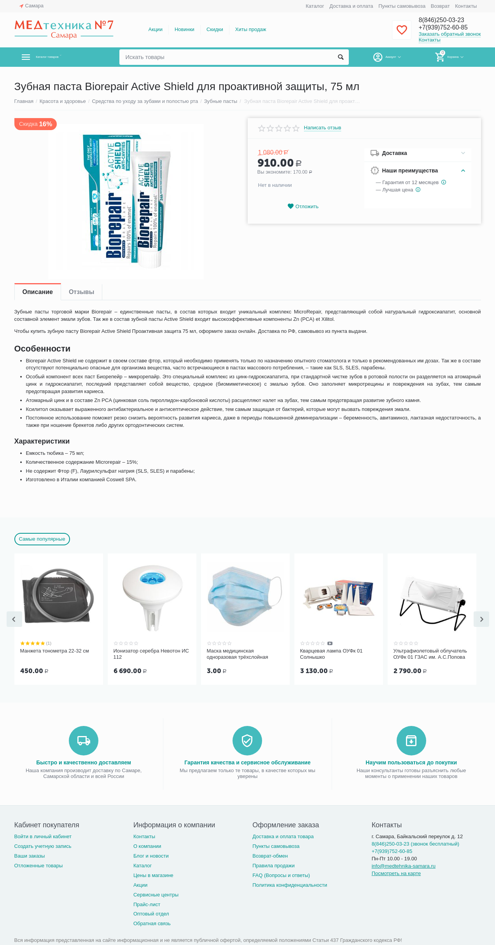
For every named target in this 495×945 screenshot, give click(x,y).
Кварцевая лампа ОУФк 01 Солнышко (331, 654)
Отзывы (81, 292)
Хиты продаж (250, 29)
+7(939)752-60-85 (447, 28)
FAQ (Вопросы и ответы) (281, 874)
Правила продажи (273, 865)
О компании (147, 845)
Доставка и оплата (351, 6)
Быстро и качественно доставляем (83, 762)
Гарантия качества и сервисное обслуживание (247, 762)
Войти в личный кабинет (43, 836)
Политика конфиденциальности (289, 884)
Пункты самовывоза (401, 6)
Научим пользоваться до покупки (411, 762)
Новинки (184, 29)
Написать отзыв (322, 128)
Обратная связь (152, 923)
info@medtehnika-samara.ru (404, 865)
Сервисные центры (155, 894)
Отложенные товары (38, 865)
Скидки (214, 29)
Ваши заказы (29, 855)
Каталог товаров (60, 57)
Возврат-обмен (270, 855)
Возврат (440, 6)
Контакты (466, 6)
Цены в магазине (153, 874)
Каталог (315, 6)
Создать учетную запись (43, 845)
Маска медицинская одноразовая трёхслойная (237, 654)
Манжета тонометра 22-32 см (54, 651)
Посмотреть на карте (396, 872)
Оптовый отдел (151, 913)
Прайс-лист (146, 904)
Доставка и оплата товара (282, 836)
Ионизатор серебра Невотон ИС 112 (151, 654)
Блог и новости (151, 855)
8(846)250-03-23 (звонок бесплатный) (415, 843)
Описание (38, 292)
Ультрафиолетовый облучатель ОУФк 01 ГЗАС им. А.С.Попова (430, 654)
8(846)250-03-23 (445, 20)
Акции (156, 29)
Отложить (302, 206)
